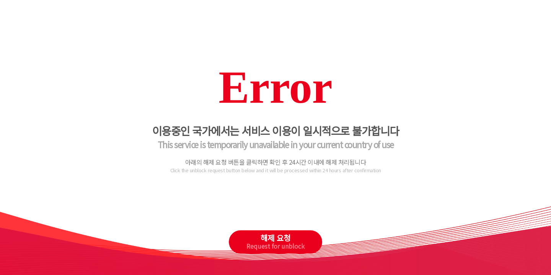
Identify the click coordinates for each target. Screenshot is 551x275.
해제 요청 (275, 241)
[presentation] (276, 208)
